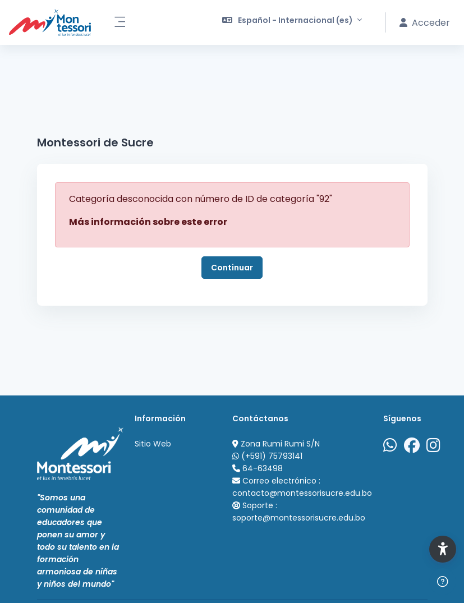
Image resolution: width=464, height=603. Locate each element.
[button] (292, 22)
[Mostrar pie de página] (442, 581)
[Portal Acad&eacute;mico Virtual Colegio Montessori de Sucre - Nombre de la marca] (50, 22)
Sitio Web (153, 443)
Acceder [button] (424, 22)
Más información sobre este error (148, 221)
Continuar (232, 267)
